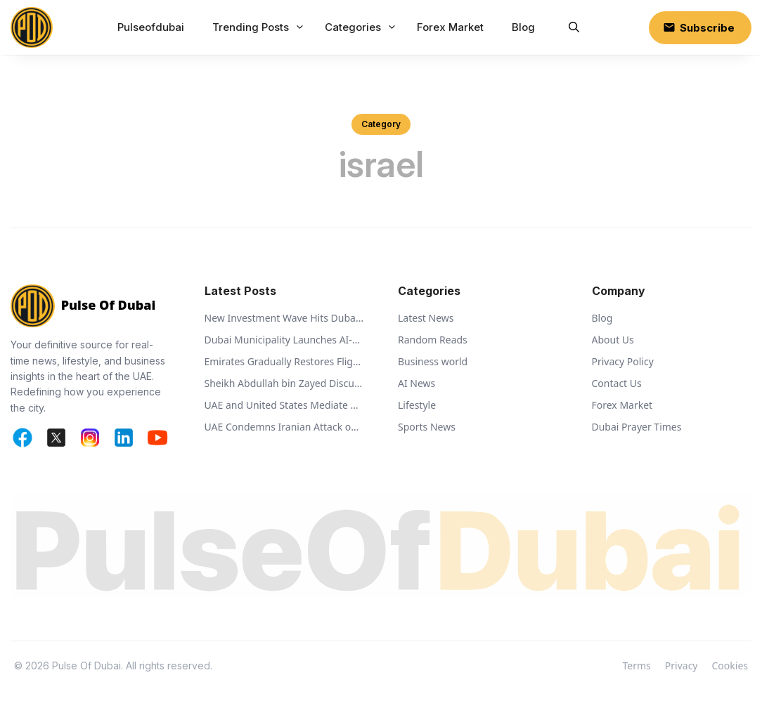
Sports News (427, 426)
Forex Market (450, 27)
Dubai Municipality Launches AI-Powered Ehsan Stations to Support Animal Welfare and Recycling (285, 339)
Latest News (426, 317)
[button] (574, 27)
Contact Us (617, 383)
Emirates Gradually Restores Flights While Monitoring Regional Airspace (285, 361)
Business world (432, 361)
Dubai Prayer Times (637, 426)
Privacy (681, 665)
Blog (523, 27)
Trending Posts (260, 27)
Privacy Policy (623, 361)
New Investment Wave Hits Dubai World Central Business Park (285, 317)
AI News (416, 383)
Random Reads (432, 339)
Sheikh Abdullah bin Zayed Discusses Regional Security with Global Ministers (285, 383)
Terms (637, 665)
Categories (362, 27)
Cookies (730, 665)
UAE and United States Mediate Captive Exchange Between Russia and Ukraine (285, 405)
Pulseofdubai (150, 27)
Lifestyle (417, 405)
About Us (613, 339)
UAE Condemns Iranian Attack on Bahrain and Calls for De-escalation (285, 426)
